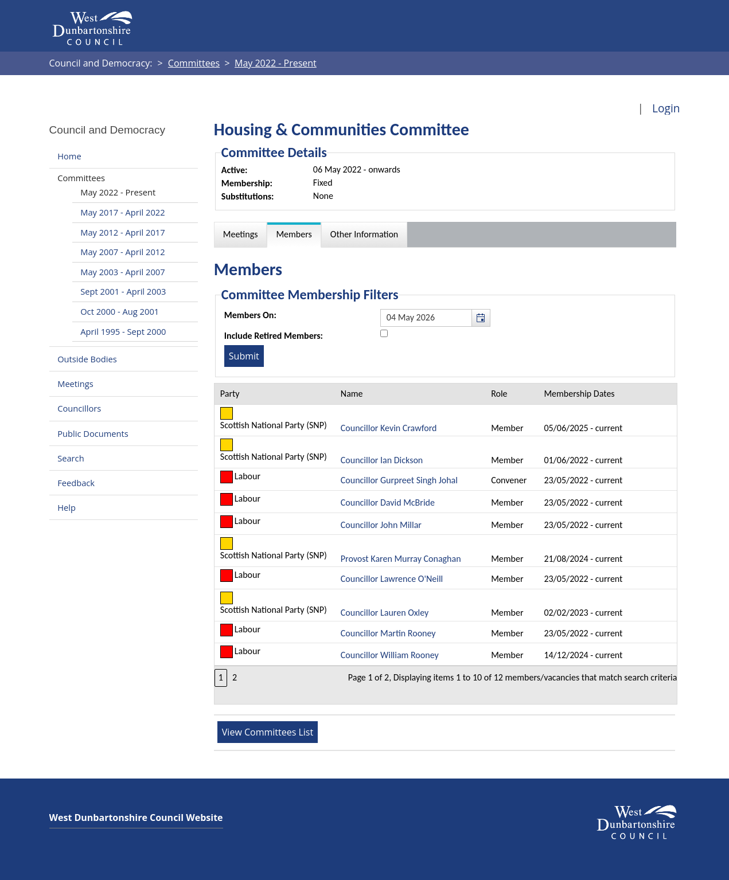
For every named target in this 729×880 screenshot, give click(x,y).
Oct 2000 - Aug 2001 (119, 311)
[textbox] (435, 317)
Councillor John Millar (381, 524)
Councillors (79, 408)
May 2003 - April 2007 (122, 271)
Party (230, 393)
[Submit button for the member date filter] (244, 356)
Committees (81, 177)
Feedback (76, 482)
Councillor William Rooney (390, 655)
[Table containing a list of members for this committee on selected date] (446, 543)
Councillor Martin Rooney (388, 633)
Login (666, 108)
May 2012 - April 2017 (122, 232)
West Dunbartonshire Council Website (136, 817)
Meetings (75, 383)
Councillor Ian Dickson (382, 460)
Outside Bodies (87, 359)
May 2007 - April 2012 (122, 251)
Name (352, 393)
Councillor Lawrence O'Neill (392, 578)
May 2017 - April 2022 (122, 212)
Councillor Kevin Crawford (389, 428)
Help (66, 507)
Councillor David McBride (388, 502)
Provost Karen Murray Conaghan (401, 558)
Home (69, 156)
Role (499, 393)
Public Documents (92, 433)
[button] (480, 318)
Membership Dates (579, 393)
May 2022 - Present (117, 192)
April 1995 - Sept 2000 (123, 331)
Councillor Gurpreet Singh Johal (399, 480)
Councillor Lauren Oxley (385, 612)
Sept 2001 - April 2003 (123, 291)
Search (70, 458)
